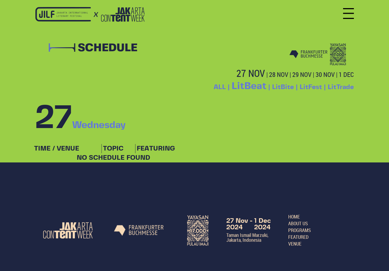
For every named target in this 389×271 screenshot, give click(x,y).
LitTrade (341, 87)
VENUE (294, 243)
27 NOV (250, 73)
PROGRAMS (299, 230)
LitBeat (249, 86)
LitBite (283, 87)
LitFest (311, 87)
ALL (220, 87)
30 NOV (325, 74)
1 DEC (346, 74)
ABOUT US (298, 223)
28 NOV (278, 74)
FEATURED (298, 237)
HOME (294, 216)
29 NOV (301, 74)
